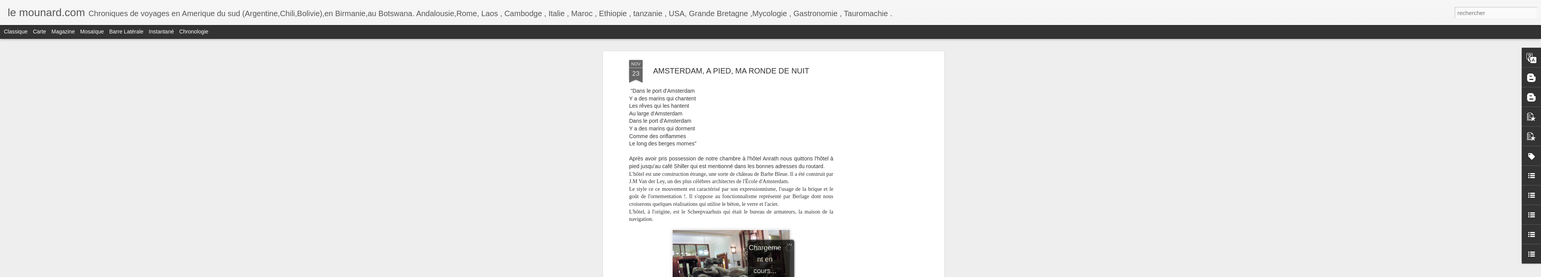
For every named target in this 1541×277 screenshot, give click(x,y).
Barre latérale (126, 31)
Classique (15, 31)
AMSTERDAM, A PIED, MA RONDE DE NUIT (731, 71)
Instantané (161, 31)
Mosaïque (92, 31)
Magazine (63, 31)
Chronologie (193, 31)
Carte (39, 31)
